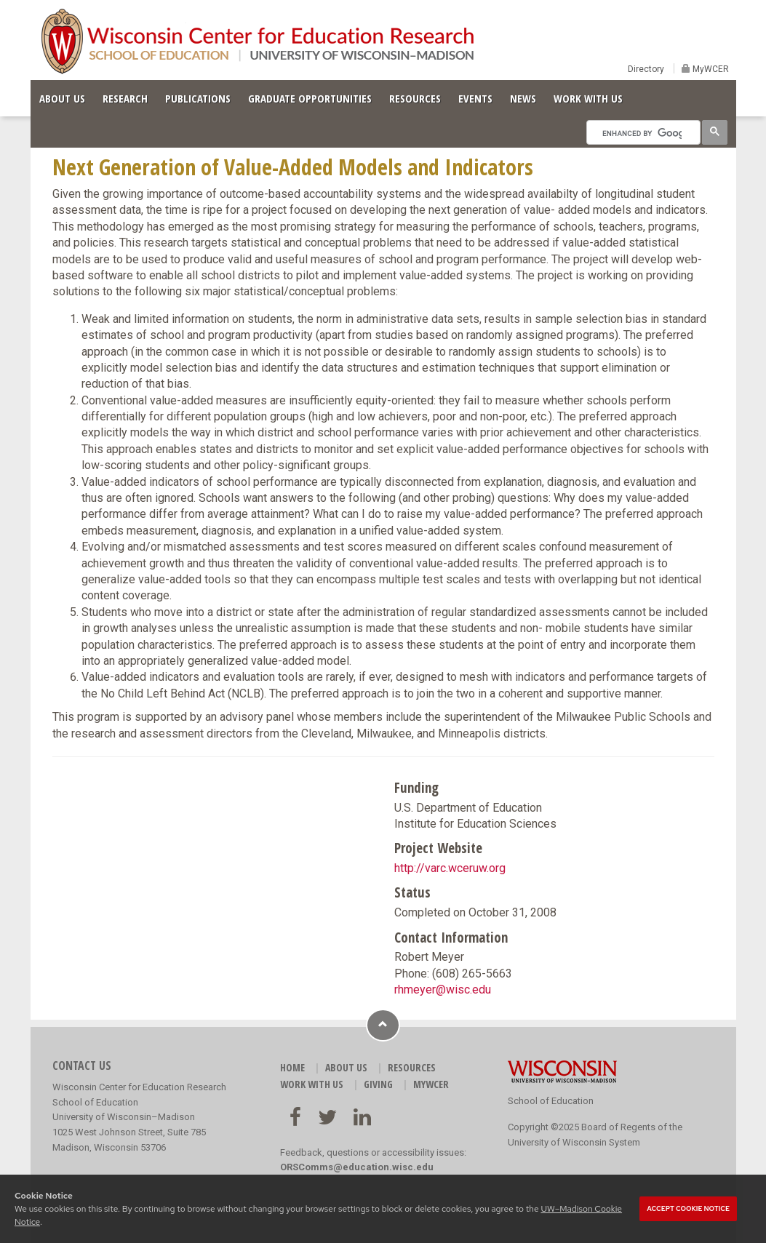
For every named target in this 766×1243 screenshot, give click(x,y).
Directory (646, 69)
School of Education (551, 1100)
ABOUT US (62, 98)
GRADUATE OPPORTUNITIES (310, 98)
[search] (642, 133)
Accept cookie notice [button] (688, 1208)
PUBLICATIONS (198, 98)
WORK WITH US (588, 98)
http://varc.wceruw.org (450, 868)
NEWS (523, 98)
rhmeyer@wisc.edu (442, 989)
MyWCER (709, 69)
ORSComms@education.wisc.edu (357, 1167)
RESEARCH (125, 98)
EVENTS (475, 98)
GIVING (378, 1084)
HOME (292, 1067)
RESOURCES (415, 98)
